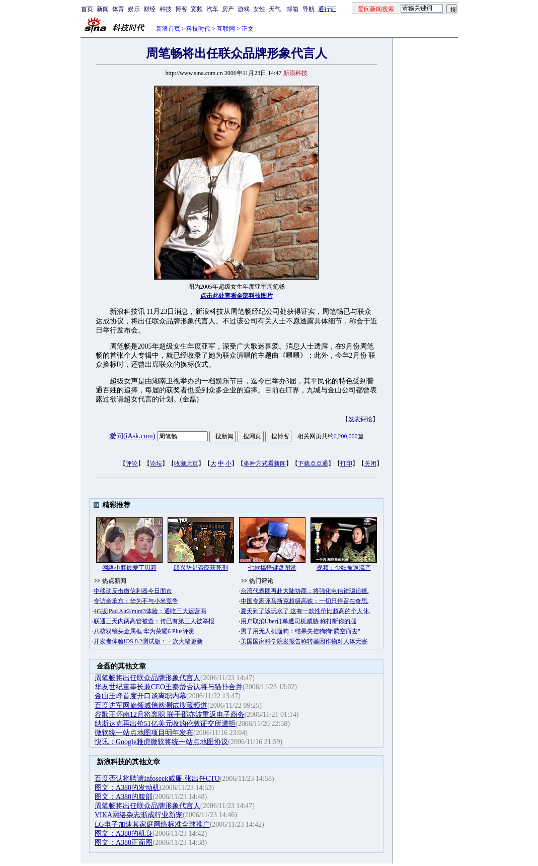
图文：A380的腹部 (123, 797)
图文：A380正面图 (123, 842)
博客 (181, 9)
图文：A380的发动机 (127, 787)
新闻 (103, 9)
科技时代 (198, 28)
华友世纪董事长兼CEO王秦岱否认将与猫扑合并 (169, 687)
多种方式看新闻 (265, 463)
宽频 (197, 9)
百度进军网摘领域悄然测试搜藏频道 (151, 705)
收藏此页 (186, 463)
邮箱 (292, 9)
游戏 (244, 9)
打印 (346, 463)
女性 (259, 9)
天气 (275, 9)
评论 (132, 463)
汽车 (212, 9)
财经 (149, 9)
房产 (228, 9)
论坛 (156, 463)
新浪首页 (168, 28)
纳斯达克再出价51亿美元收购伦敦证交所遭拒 (165, 723)
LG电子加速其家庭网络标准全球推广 (152, 824)
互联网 (226, 28)
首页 (87, 9)
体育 (118, 9)
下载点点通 (313, 463)
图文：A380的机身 (123, 833)
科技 (166, 9)
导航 (308, 9)
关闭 (370, 463)
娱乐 (134, 9)
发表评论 (360, 419)
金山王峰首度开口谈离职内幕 (140, 696)
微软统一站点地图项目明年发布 (144, 733)
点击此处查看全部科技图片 (236, 295)
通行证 (327, 9)
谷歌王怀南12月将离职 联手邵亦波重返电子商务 (170, 714)
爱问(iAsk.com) (132, 436)
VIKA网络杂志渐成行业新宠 (139, 815)
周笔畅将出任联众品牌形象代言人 (147, 678)
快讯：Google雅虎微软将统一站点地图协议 (161, 742)
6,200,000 (346, 436)
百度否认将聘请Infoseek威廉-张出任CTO (157, 778)
